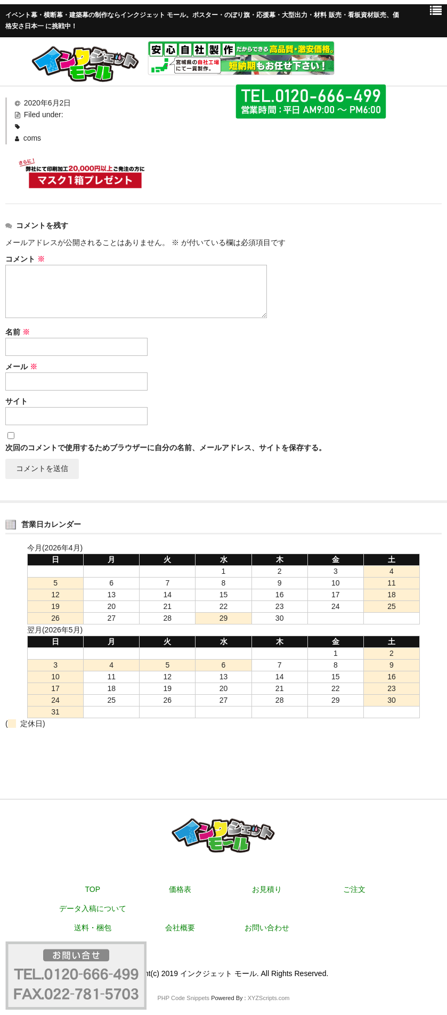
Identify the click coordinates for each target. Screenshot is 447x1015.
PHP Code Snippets (183, 998)
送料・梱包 (92, 927)
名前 (17, 332)
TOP (93, 889)
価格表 (180, 889)
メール (21, 366)
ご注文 (354, 889)
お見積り (267, 889)
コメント (25, 259)
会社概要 (180, 927)
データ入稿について (92, 908)
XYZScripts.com (269, 998)
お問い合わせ (267, 927)
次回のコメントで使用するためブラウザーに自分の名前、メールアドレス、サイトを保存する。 (165, 447)
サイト (16, 401)
